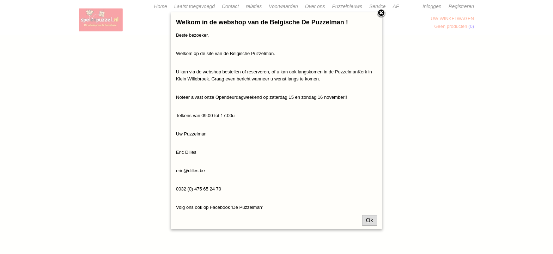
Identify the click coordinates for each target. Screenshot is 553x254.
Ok (369, 220)
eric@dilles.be (190, 170)
